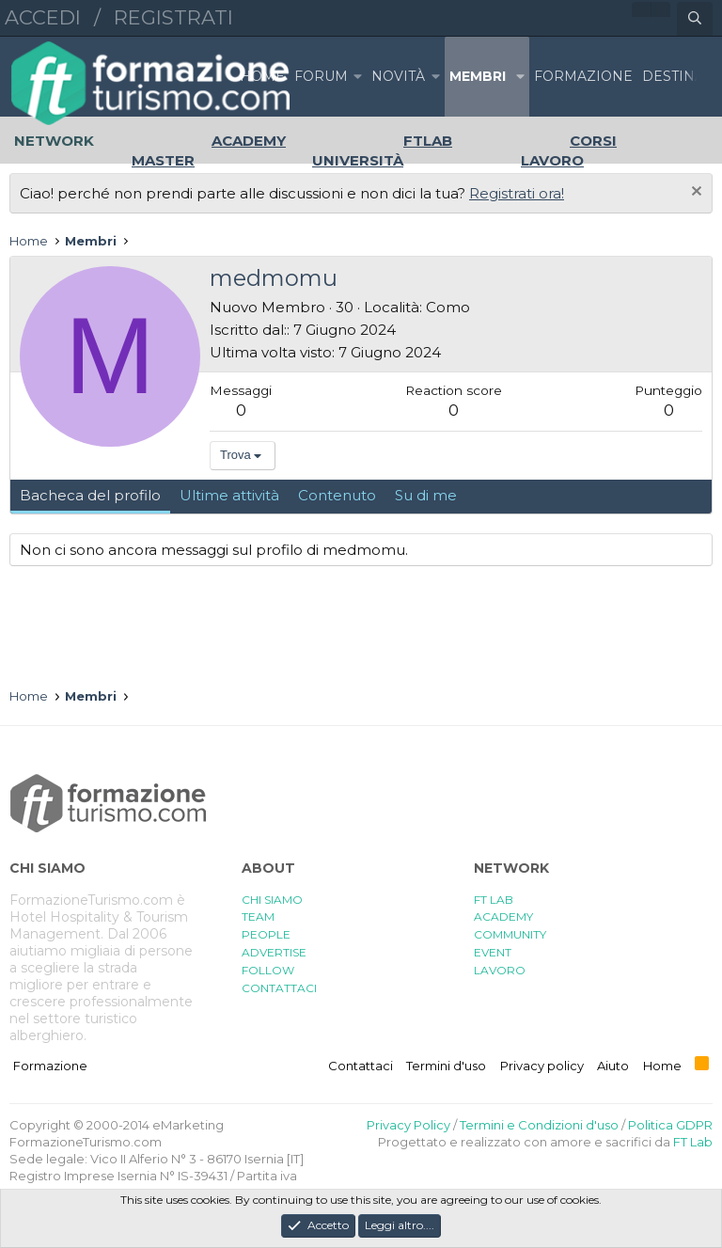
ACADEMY (503, 916)
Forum (321, 76)
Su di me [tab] (426, 495)
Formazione (50, 1065)
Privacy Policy (408, 1124)
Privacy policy (542, 1065)
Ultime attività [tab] (229, 495)
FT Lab (693, 1141)
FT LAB (493, 900)
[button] (357, 77)
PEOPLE (266, 934)
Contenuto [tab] (337, 495)
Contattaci (360, 1065)
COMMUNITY (510, 934)
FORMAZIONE (583, 76)
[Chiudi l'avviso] (694, 193)
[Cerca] (695, 19)
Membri (477, 76)
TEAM (258, 916)
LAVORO (500, 970)
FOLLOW (268, 970)
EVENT (492, 952)
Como (448, 307)
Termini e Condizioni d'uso (539, 1124)
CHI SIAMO (272, 900)
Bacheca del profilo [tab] (90, 495)
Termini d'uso (446, 1065)
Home (262, 76)
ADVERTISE (274, 952)
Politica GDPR (670, 1124)
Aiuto (613, 1065)
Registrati (173, 17)
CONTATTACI (279, 988)
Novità (398, 76)
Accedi (43, 17)
